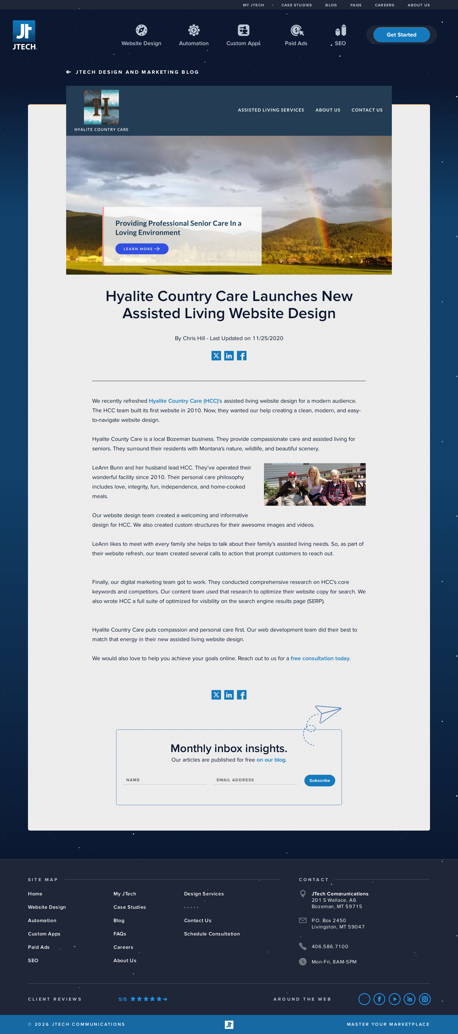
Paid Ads (296, 43)
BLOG (331, 5)
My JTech (125, 893)
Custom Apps (44, 933)
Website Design (47, 907)
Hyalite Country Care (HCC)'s (185, 401)
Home (35, 893)
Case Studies (130, 907)
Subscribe (319, 780)
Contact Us (198, 920)
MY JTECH (253, 5)
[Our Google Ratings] (143, 999)
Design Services (204, 893)
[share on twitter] (216, 355)
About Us (125, 960)
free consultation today (320, 658)
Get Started (402, 35)
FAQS (356, 5)
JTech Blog (137, 72)
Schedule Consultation (212, 933)
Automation (194, 43)
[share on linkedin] (229, 355)
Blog (119, 920)
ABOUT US (419, 5)
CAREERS (384, 5)
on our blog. (272, 760)
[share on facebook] (241, 355)
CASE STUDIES (296, 5)
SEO (340, 43)
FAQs (120, 933)
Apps (243, 43)
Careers (123, 947)
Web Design (141, 43)
